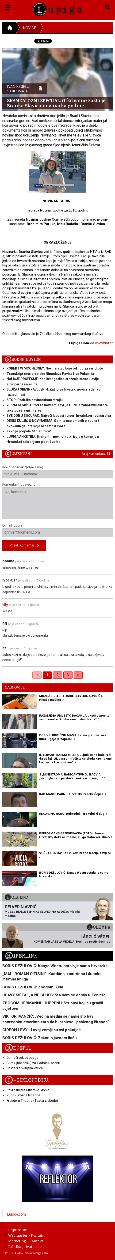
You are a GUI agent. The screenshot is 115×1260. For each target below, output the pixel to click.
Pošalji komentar (24, 545)
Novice (29, 28)
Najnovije (15, 687)
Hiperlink (21, 956)
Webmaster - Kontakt (25, 1235)
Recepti (18, 1048)
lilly (5, 604)
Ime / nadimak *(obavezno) (57, 471)
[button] (7, 6)
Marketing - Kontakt (24, 1240)
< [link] (37, 675)
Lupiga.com (16, 1214)
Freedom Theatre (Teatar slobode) (32, 1100)
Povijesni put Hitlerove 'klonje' (28, 1090)
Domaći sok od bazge (22, 1057)
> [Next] (78, 675)
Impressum (16, 1229)
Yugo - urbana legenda (23, 1095)
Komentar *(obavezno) (57, 501)
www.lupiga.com (36, 1253)
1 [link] (47, 675)
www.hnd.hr (104, 343)
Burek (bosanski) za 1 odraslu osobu (33, 1063)
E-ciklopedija (27, 1080)
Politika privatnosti (23, 1246)
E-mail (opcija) (57, 530)
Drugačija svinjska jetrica (25, 1068)
